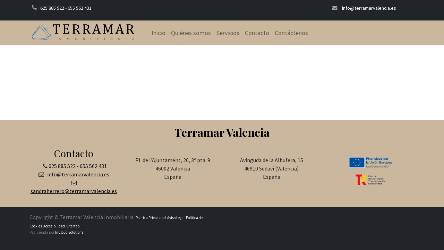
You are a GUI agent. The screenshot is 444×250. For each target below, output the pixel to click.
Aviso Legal (176, 217)
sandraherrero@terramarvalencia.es (74, 191)
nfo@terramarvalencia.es (79, 174)
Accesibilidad (54, 226)
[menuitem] (158, 32)
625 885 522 (52, 8)
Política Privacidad (151, 217)
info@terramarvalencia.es (369, 8)
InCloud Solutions (69, 232)
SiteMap (73, 226)
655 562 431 (80, 8)
